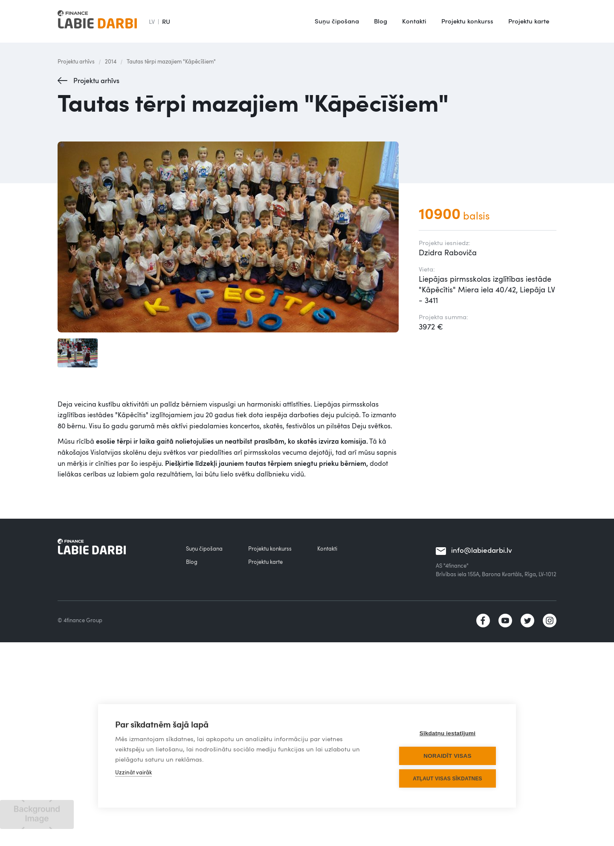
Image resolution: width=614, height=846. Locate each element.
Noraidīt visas (447, 756)
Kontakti (414, 21)
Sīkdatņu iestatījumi (448, 733)
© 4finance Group (80, 620)
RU (166, 21)
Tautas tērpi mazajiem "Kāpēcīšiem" (171, 61)
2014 (110, 61)
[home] (97, 21)
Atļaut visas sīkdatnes (447, 779)
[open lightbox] (230, 236)
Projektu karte (528, 21)
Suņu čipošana (337, 21)
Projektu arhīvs (76, 61)
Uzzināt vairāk (133, 772)
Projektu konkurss (467, 21)
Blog (380, 21)
